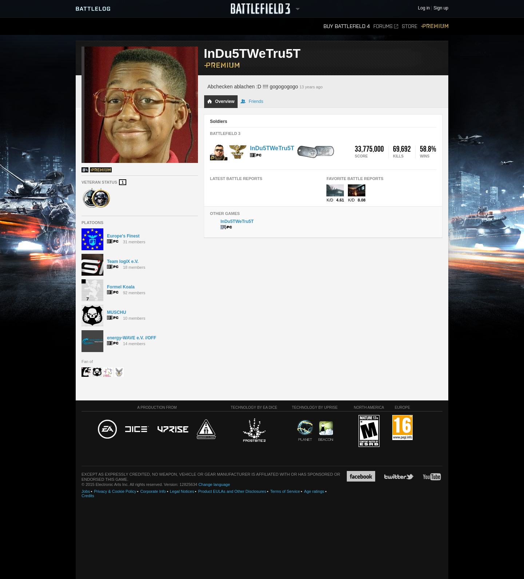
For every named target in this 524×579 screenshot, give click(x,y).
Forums (385, 26)
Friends (252, 101)
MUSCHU (116, 312)
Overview (220, 101)
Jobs (86, 491)
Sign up (440, 8)
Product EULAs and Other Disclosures (232, 491)
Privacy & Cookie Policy (115, 491)
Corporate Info (153, 491)
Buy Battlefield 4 (346, 26)
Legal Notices (182, 491)
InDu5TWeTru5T (272, 148)
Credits (88, 496)
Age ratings (314, 491)
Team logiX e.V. (123, 261)
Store (409, 26)
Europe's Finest (123, 236)
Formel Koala (121, 287)
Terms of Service (285, 491)
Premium (434, 26)
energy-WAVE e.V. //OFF (131, 337)
